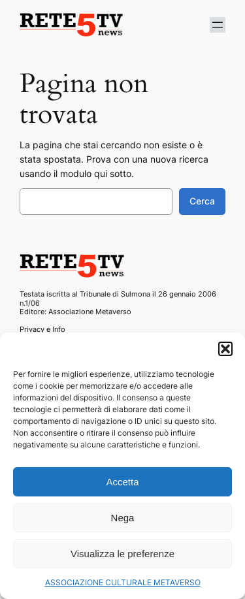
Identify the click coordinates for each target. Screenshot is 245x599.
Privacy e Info (42, 329)
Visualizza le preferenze (122, 553)
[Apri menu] (217, 25)
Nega (123, 517)
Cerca (202, 200)
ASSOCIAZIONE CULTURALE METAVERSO (123, 582)
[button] (225, 348)
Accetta (122, 481)
